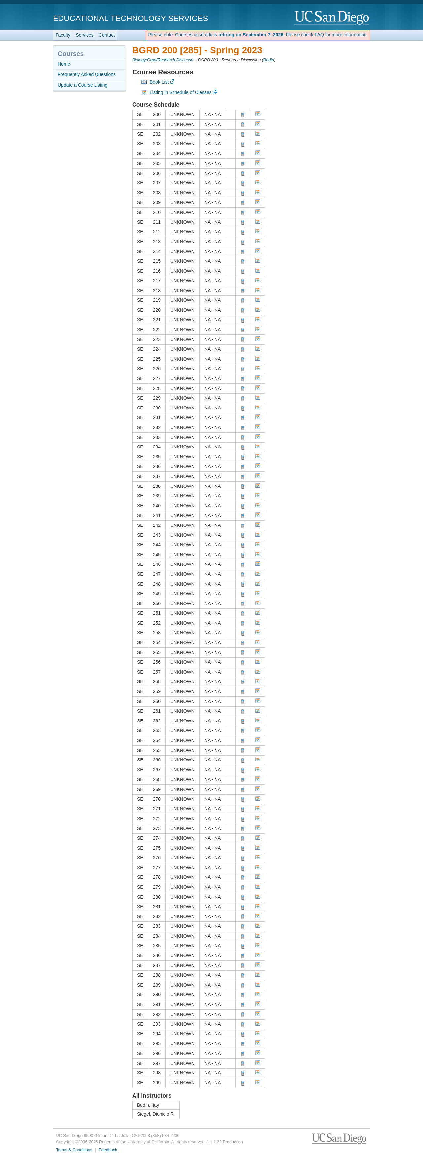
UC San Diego (332, 18)
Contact (107, 35)
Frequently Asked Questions (87, 74)
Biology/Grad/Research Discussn (162, 60)
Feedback (108, 1150)
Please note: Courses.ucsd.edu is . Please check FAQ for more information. (258, 34)
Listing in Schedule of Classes (181, 92)
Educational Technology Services (130, 18)
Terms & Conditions (74, 1150)
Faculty (63, 35)
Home (64, 64)
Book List (159, 82)
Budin (268, 60)
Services (85, 35)
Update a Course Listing (82, 85)
